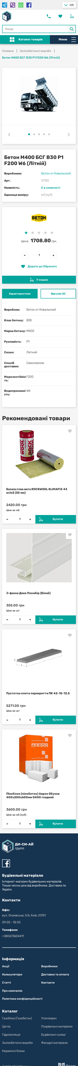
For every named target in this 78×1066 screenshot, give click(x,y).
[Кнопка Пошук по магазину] (72, 29)
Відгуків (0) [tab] (58, 293)
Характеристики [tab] (20, 293)
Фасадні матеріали (54, 1043)
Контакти (48, 982)
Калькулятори (12, 974)
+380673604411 (13, 936)
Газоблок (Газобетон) (17, 1018)
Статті (6, 982)
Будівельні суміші (53, 1035)
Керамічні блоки (13, 1051)
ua (72, 5)
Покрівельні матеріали (57, 1026)
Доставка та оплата (55, 974)
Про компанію (12, 991)
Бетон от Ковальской (56, 173)
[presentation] (9, 134)
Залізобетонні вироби (17, 1043)
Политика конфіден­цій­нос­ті (22, 999)
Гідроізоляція (11, 1035)
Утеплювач (49, 1018)
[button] (29, 134)
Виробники (49, 966)
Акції (5, 966)
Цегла (6, 1026)
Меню (67, 39)
